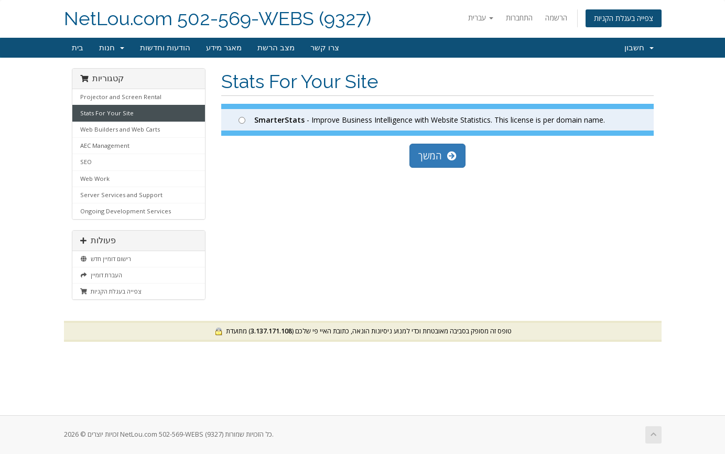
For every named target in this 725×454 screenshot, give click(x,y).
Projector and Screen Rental (120, 97)
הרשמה (556, 18)
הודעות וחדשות (165, 47)
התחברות (519, 18)
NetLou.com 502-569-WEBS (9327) (217, 18)
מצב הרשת (276, 47)
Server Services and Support (121, 195)
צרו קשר (324, 47)
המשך (437, 155)
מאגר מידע (224, 47)
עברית (480, 18)
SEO (86, 162)
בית (77, 47)
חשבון (639, 47)
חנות (111, 47)
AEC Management (104, 145)
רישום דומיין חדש (105, 259)
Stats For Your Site (107, 113)
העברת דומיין (101, 275)
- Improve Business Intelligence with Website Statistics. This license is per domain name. (422, 120)
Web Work (95, 178)
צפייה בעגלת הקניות (623, 18)
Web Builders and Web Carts (120, 129)
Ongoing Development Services (125, 211)
